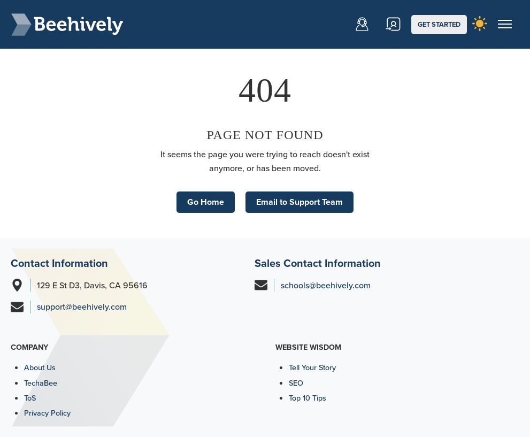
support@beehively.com (82, 307)
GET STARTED (439, 24)
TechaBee (40, 383)
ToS (30, 398)
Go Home (205, 202)
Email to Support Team (299, 202)
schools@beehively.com (326, 285)
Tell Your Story (312, 367)
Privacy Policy (47, 413)
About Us (40, 367)
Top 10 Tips (307, 398)
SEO (296, 383)
